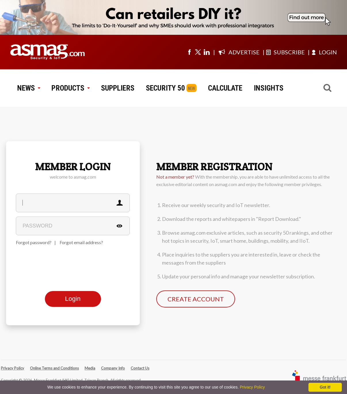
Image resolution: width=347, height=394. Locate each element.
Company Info (113, 368)
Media (90, 368)
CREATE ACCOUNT (195, 299)
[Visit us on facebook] (189, 52)
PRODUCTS (70, 88)
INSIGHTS (268, 88)
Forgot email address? (81, 242)
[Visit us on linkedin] (207, 52)
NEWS (28, 88)
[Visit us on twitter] (198, 52)
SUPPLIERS (117, 88)
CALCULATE (225, 88)
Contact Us (140, 368)
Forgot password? (34, 242)
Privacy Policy (12, 368)
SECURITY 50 (165, 88)
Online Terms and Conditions (54, 368)
